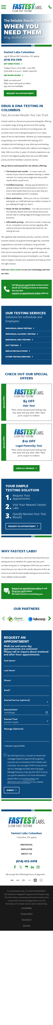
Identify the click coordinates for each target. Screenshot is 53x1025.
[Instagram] (38, 867)
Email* (7, 690)
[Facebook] (14, 867)
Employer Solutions (18, 351)
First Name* (10, 660)
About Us (26, 853)
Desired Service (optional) (17, 700)
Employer (26, 849)
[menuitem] (26, 907)
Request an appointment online (26, 588)
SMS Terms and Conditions (18, 781)
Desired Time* (11, 719)
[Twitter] (20, 867)
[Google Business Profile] (26, 867)
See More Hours (13, 75)
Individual (26, 844)
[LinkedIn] (32, 867)
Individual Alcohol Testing (22, 334)
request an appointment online (26, 293)
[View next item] (49, 618)
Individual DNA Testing (19, 339)
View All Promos (26, 468)
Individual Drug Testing (20, 328)
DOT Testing (13, 345)
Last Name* (9, 670)
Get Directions (13, 64)
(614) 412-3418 (23, 285)
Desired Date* (11, 709)
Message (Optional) (13, 728)
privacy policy (29, 778)
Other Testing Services (19, 357)
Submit (12, 790)
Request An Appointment (23, 526)
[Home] (27, 7)
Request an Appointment (20, 93)
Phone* (7, 680)
